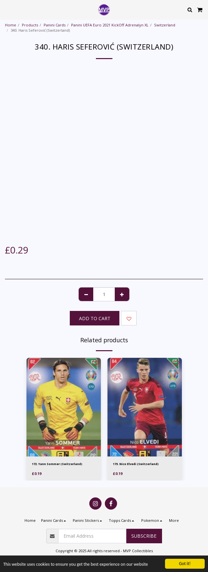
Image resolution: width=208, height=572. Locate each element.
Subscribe (143, 536)
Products (30, 24)
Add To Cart (94, 318)
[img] (63, 407)
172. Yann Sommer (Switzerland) (57, 464)
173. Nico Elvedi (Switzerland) (136, 464)
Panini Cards (54, 24)
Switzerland (164, 24)
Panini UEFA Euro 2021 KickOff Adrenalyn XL (109, 24)
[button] (7, 9)
